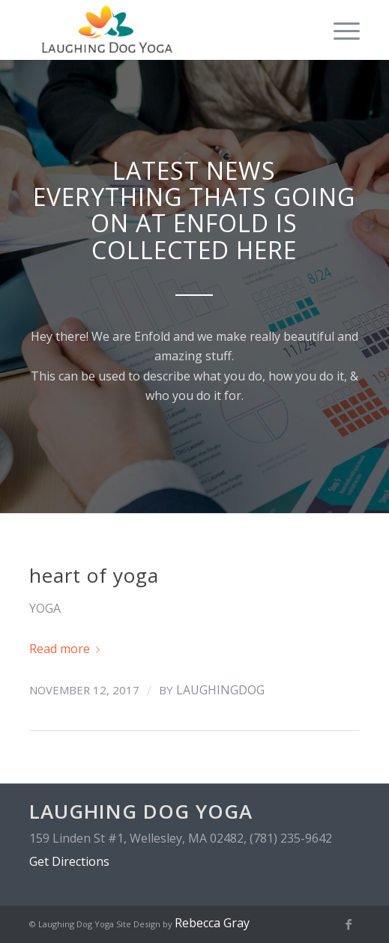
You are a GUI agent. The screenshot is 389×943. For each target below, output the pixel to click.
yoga (45, 608)
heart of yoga (94, 575)
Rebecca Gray (212, 923)
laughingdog (220, 690)
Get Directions (69, 861)
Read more (67, 648)
